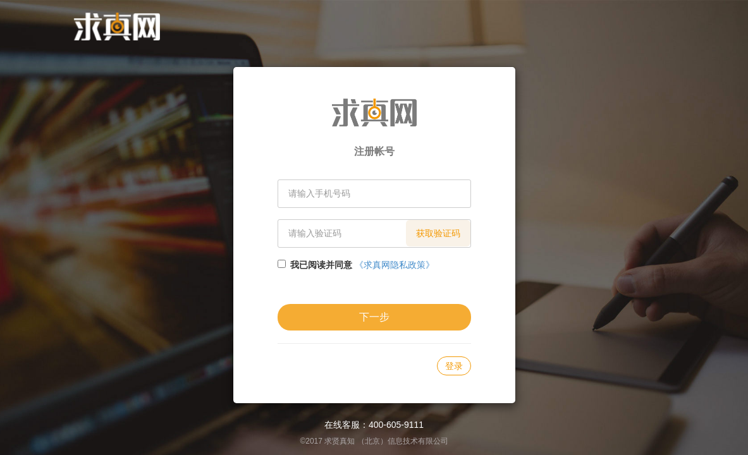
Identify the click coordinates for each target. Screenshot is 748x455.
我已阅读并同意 (321, 265)
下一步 (374, 317)
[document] (374, 227)
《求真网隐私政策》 (394, 265)
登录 (454, 366)
